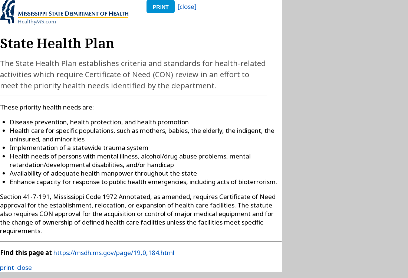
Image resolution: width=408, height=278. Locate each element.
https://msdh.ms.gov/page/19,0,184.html (113, 252)
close (24, 267)
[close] (187, 6)
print (161, 7)
